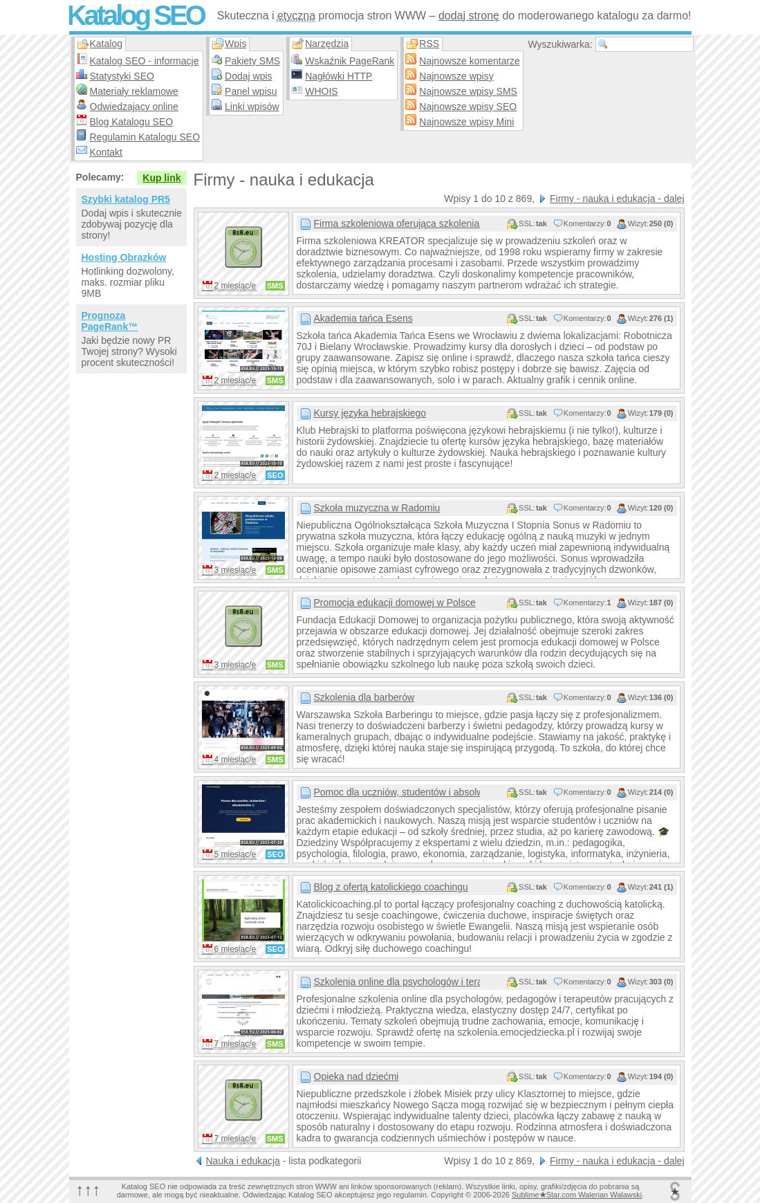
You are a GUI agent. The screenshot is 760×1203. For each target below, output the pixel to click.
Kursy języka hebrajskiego (370, 413)
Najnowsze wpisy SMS (468, 91)
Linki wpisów (252, 106)
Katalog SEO (135, 15)
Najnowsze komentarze (469, 60)
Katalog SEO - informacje (144, 60)
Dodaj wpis (248, 76)
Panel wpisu (251, 91)
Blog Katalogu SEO (132, 121)
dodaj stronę (468, 15)
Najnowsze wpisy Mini (466, 121)
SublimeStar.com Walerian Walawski (577, 1195)
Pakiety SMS (252, 60)
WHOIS (321, 91)
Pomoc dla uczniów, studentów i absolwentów (397, 792)
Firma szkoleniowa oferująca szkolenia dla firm (397, 223)
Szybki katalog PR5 (126, 199)
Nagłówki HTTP (338, 76)
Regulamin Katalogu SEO (145, 137)
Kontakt (106, 152)
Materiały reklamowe (134, 91)
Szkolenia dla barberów (364, 697)
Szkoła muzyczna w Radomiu (377, 507)
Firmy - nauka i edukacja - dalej (617, 198)
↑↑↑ (88, 1189)
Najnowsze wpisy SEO (468, 106)
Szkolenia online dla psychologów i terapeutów (397, 981)
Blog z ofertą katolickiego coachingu (391, 886)
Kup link (161, 177)
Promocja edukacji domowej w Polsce (395, 602)
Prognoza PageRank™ (110, 321)
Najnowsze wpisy (456, 76)
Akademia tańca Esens (363, 318)
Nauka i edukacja (243, 1160)
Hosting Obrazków (124, 257)
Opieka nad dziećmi (356, 1076)
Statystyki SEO (122, 76)
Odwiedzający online (134, 106)
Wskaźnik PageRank (349, 60)
